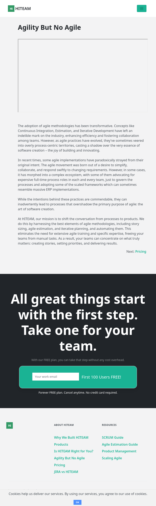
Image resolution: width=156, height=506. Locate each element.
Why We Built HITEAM (71, 437)
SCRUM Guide (113, 437)
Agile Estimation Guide (120, 444)
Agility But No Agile (69, 458)
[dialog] (148, 498)
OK (77, 502)
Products (61, 444)
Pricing (140, 251)
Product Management (119, 451)
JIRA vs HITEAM (66, 471)
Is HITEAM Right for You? (73, 451)
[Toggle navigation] (141, 8)
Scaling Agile (112, 458)
